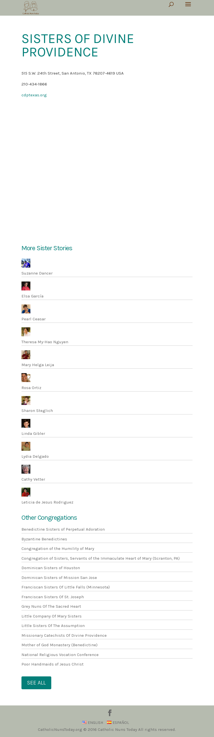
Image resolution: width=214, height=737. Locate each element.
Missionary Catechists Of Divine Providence (64, 635)
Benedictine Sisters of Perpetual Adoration (63, 529)
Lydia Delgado (35, 456)
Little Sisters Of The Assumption (53, 625)
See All (36, 682)
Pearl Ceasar (33, 318)
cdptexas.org (34, 94)
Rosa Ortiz (31, 387)
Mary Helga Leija (37, 364)
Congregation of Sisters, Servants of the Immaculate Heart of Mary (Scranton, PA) (100, 558)
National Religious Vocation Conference (60, 654)
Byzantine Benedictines (44, 539)
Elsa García (32, 296)
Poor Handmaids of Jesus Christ (52, 664)
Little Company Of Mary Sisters (51, 616)
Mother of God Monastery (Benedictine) (59, 644)
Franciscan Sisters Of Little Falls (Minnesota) (65, 587)
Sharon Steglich (37, 410)
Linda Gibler (33, 433)
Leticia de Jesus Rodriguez (47, 502)
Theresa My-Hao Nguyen (44, 341)
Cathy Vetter (33, 479)
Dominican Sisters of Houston (50, 567)
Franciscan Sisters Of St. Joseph (52, 596)
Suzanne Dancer (37, 273)
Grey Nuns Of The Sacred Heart (51, 606)
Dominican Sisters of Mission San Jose (59, 577)
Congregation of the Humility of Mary (57, 548)
